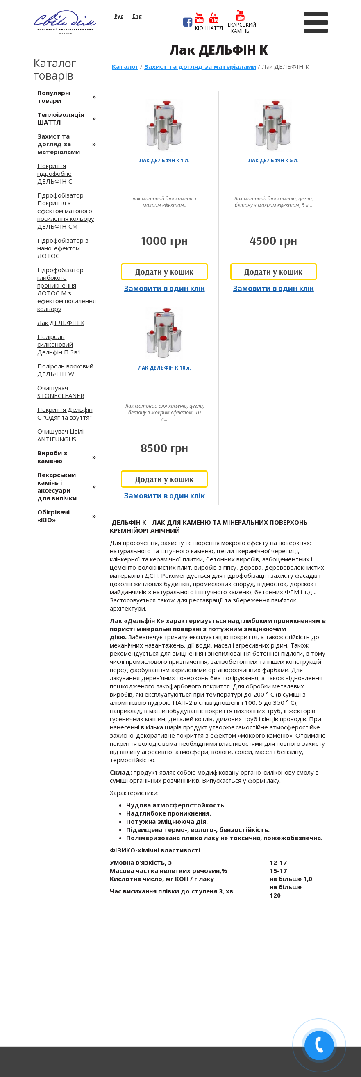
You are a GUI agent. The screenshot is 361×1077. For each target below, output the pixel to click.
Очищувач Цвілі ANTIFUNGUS (60, 435)
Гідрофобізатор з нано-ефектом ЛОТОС (63, 248)
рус (118, 16)
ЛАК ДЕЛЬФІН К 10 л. (164, 367)
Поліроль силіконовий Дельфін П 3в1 (59, 344)
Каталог (125, 66)
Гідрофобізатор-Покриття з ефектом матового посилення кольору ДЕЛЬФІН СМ (65, 210)
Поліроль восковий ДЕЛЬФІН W (65, 370)
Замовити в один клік (164, 288)
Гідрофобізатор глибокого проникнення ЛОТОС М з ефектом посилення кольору (66, 289)
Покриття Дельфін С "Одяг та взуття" (65, 413)
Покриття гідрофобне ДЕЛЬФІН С (54, 173)
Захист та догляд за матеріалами (200, 66)
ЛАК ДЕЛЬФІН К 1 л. (164, 160)
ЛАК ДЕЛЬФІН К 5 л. (273, 160)
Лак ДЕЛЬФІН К (60, 322)
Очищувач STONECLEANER (60, 392)
